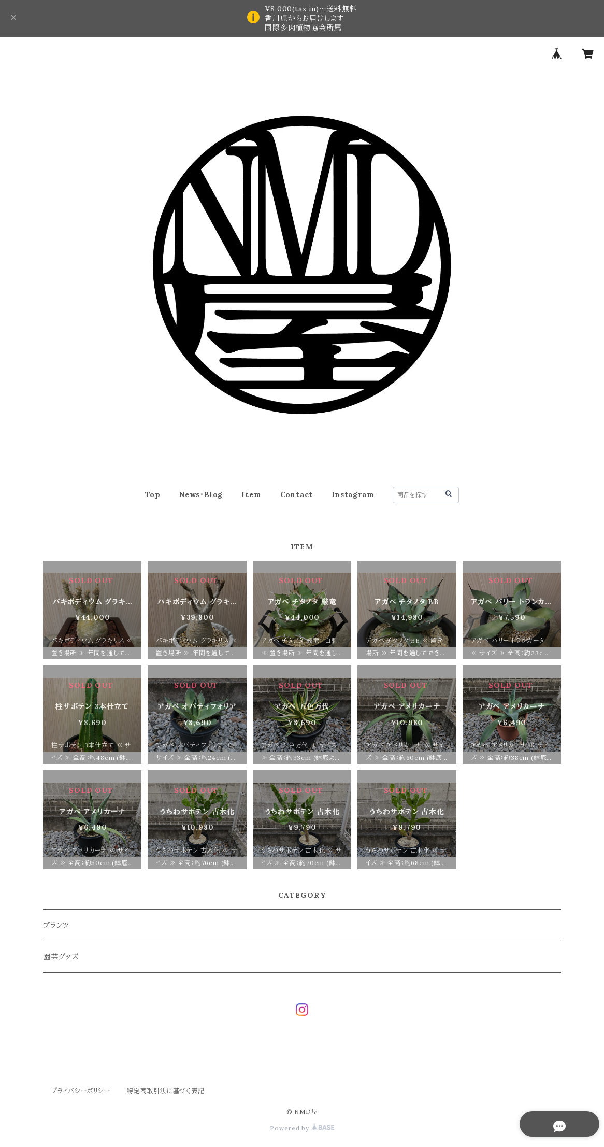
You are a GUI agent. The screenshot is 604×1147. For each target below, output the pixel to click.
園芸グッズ (61, 956)
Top (153, 494)
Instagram (353, 494)
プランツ (56, 925)
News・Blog (201, 494)
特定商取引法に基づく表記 (166, 1091)
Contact (296, 494)
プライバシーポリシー (80, 1091)
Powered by (302, 1128)
